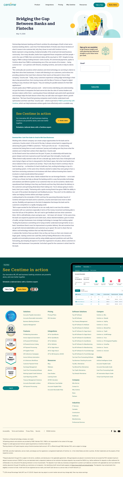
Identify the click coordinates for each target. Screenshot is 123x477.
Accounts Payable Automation (32, 315)
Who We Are (75, 383)
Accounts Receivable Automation (32, 318)
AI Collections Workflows (30, 360)
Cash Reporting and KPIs (30, 377)
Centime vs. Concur (102, 324)
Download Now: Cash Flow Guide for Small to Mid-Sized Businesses (33, 137)
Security (38, 431)
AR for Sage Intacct (53, 351)
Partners (74, 396)
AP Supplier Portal (28, 351)
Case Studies (51, 373)
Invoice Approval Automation (31, 337)
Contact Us (75, 386)
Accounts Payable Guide (104, 364)
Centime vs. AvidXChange (104, 334)
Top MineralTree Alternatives (80, 367)
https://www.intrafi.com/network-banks (82, 465)
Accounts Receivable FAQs (55, 390)
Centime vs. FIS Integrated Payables (107, 341)
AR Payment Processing (30, 386)
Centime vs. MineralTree (104, 328)
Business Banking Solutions (31, 321)
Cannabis (75, 409)
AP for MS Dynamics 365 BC (56, 354)
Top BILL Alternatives (78, 364)
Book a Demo (113, 5)
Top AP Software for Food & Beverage (83, 351)
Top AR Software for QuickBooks (81, 341)
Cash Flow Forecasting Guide (105, 370)
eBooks (50, 370)
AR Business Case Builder (55, 383)
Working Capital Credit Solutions (32, 373)
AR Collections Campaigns (31, 354)
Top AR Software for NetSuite (80, 328)
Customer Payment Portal (30, 364)
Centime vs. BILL (101, 315)
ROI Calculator (52, 318)
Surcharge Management (30, 367)
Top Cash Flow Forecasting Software (82, 357)
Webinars (50, 367)
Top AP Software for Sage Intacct (81, 331)
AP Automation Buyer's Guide (105, 373)
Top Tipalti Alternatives (79, 370)
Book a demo (63, 120)
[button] (37, 3)
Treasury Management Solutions (32, 380)
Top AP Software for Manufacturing (82, 344)
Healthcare (75, 416)
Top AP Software (77, 315)
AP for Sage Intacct (53, 347)
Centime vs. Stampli (102, 318)
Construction (76, 412)
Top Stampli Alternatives (79, 373)
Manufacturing (76, 419)
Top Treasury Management (79, 321)
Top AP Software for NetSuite (80, 324)
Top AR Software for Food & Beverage (83, 354)
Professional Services (78, 422)
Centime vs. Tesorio (102, 347)
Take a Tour (99, 5)
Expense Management (29, 324)
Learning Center (52, 377)
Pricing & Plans (52, 315)
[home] (10, 4)
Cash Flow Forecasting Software (32, 370)
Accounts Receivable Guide (104, 367)
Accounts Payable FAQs (54, 386)
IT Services (75, 406)
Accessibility (6, 431)
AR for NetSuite (52, 344)
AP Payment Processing (30, 347)
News (74, 393)
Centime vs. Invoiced (103, 351)
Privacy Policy (30, 431)
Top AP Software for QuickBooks (81, 337)
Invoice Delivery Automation (31, 357)
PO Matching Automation (30, 334)
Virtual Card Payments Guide (105, 377)
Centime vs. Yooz (102, 337)
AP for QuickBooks (53, 334)
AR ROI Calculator (53, 380)
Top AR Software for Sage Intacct (81, 334)
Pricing (60, 5)
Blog (49, 364)
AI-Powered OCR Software (30, 341)
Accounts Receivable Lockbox (31, 383)
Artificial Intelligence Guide (104, 360)
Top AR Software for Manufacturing (82, 347)
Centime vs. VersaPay (103, 344)
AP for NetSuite (52, 341)
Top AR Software (77, 318)
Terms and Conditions (18, 431)
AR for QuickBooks (53, 337)
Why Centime (70, 5)
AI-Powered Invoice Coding (31, 344)
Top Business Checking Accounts (81, 360)
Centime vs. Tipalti (102, 331)
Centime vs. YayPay (102, 321)
